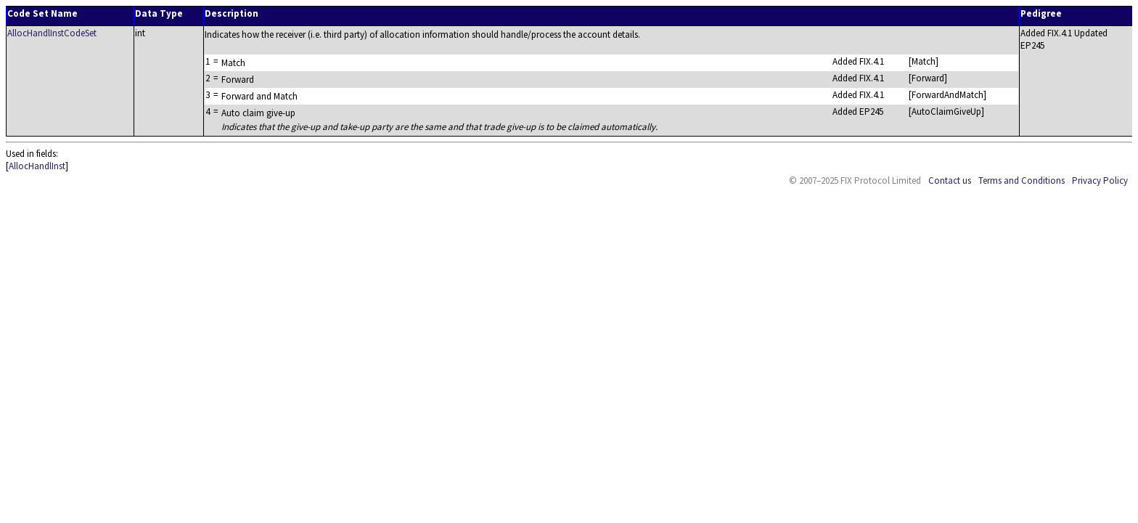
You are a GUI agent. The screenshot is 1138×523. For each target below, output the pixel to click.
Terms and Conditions (1021, 180)
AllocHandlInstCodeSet (52, 33)
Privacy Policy (1100, 180)
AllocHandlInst (37, 166)
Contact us (949, 180)
